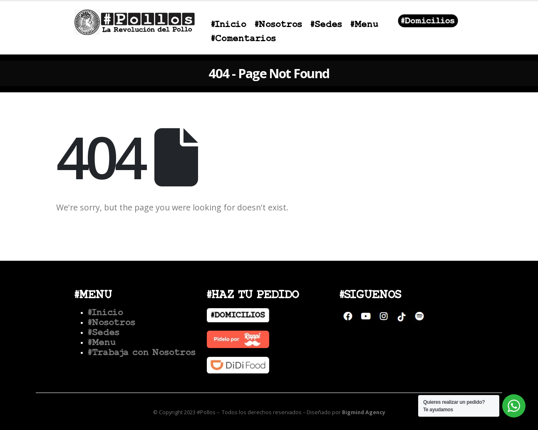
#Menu (364, 25)
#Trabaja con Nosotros (142, 353)
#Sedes (326, 25)
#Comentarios (243, 39)
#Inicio (228, 25)
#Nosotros (278, 25)
